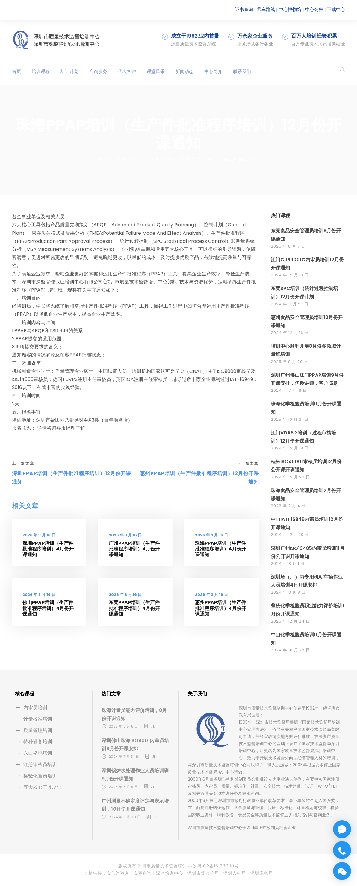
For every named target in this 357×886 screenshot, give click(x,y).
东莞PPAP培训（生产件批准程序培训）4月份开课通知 (134, 608)
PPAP (230, 159)
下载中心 (336, 9)
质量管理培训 (37, 730)
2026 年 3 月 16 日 (38, 535)
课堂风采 (156, 71)
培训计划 (69, 71)
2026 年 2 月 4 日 (288, 506)
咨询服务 (98, 71)
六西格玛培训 (37, 753)
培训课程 (41, 71)
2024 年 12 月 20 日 (290, 477)
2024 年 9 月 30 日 (125, 817)
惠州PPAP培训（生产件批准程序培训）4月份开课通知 (220, 608)
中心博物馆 (290, 9)
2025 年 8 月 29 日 (289, 362)
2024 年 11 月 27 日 (117, 159)
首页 (16, 71)
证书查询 (244, 9)
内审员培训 (35, 707)
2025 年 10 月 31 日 (289, 419)
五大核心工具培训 (42, 787)
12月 (155, 159)
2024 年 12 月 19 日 (290, 275)
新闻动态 (184, 71)
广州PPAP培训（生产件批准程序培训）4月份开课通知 (134, 549)
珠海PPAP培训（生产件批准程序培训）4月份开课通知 (220, 549)
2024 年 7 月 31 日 (124, 756)
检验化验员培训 (40, 775)
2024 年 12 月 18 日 (290, 448)
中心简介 (213, 71)
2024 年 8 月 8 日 (288, 592)
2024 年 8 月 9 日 (123, 786)
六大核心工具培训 (181, 159)
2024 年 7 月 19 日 (289, 390)
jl (153, 726)
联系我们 (242, 71)
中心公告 (314, 9)
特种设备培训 (37, 741)
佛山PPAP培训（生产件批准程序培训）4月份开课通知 (48, 608)
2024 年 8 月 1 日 (288, 563)
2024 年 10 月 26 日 (290, 650)
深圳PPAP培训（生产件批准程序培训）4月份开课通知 (48, 549)
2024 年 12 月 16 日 (290, 333)
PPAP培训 (250, 159)
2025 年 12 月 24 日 (290, 621)
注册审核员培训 (40, 764)
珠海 (208, 159)
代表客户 (127, 71)
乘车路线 (266, 9)
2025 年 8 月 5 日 (123, 726)
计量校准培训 (37, 719)
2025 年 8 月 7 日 (288, 246)
